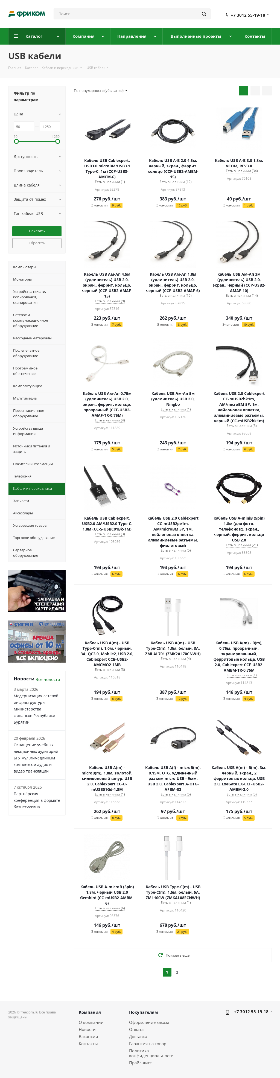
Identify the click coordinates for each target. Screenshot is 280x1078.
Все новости (48, 679)
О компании (91, 1022)
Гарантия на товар (147, 1043)
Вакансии (88, 1036)
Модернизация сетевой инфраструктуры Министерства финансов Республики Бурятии (36, 709)
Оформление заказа (149, 1022)
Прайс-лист (140, 1062)
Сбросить (37, 242)
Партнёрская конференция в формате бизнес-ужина (37, 800)
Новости (87, 1029)
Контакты (88, 1043)
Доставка (138, 1036)
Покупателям (143, 1012)
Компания (90, 1012)
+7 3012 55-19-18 (248, 15)
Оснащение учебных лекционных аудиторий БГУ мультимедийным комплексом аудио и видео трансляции (36, 758)
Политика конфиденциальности (151, 1053)
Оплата (136, 1029)
